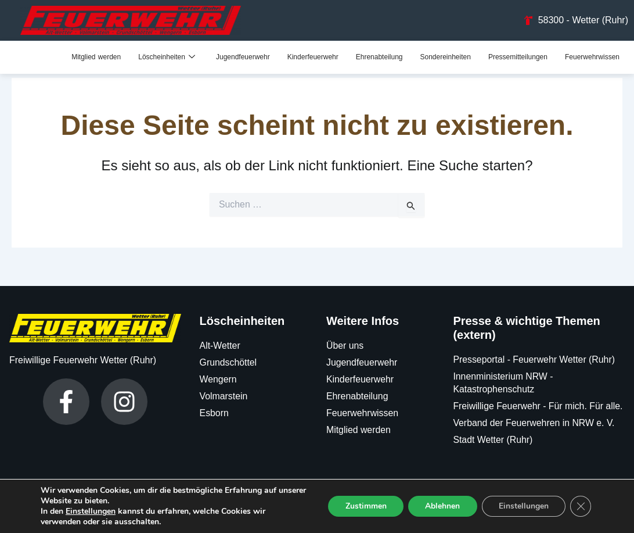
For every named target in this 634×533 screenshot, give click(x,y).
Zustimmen (363, 505)
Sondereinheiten (445, 57)
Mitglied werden (96, 57)
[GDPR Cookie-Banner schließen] (580, 506)
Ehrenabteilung (379, 57)
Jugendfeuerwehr (243, 57)
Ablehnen (441, 505)
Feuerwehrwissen (592, 57)
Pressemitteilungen (517, 57)
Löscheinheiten (166, 57)
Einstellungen (91, 511)
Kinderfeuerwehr (312, 57)
